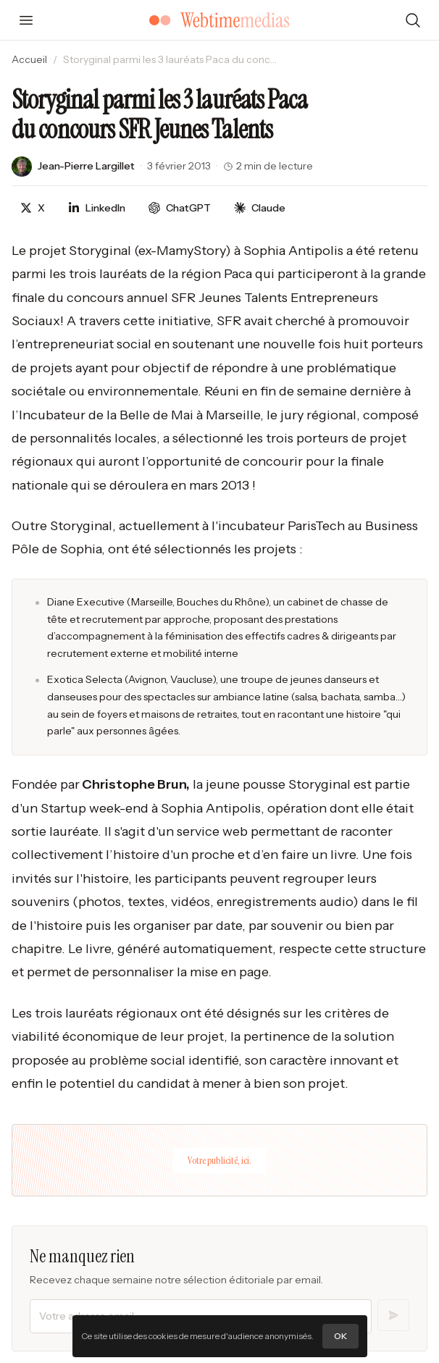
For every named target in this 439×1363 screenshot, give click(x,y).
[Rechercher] (412, 20)
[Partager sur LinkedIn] (96, 208)
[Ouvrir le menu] (26, 20)
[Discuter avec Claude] (259, 208)
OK (340, 1335)
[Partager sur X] (33, 208)
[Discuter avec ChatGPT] (180, 208)
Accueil (29, 59)
